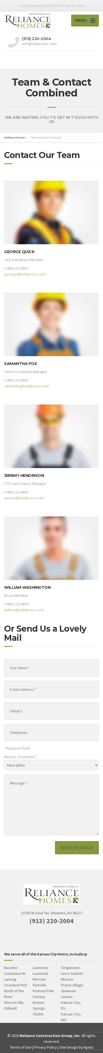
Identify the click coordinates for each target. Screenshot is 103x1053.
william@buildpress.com (24, 609)
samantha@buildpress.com (26, 386)
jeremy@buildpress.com (24, 497)
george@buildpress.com (24, 274)
